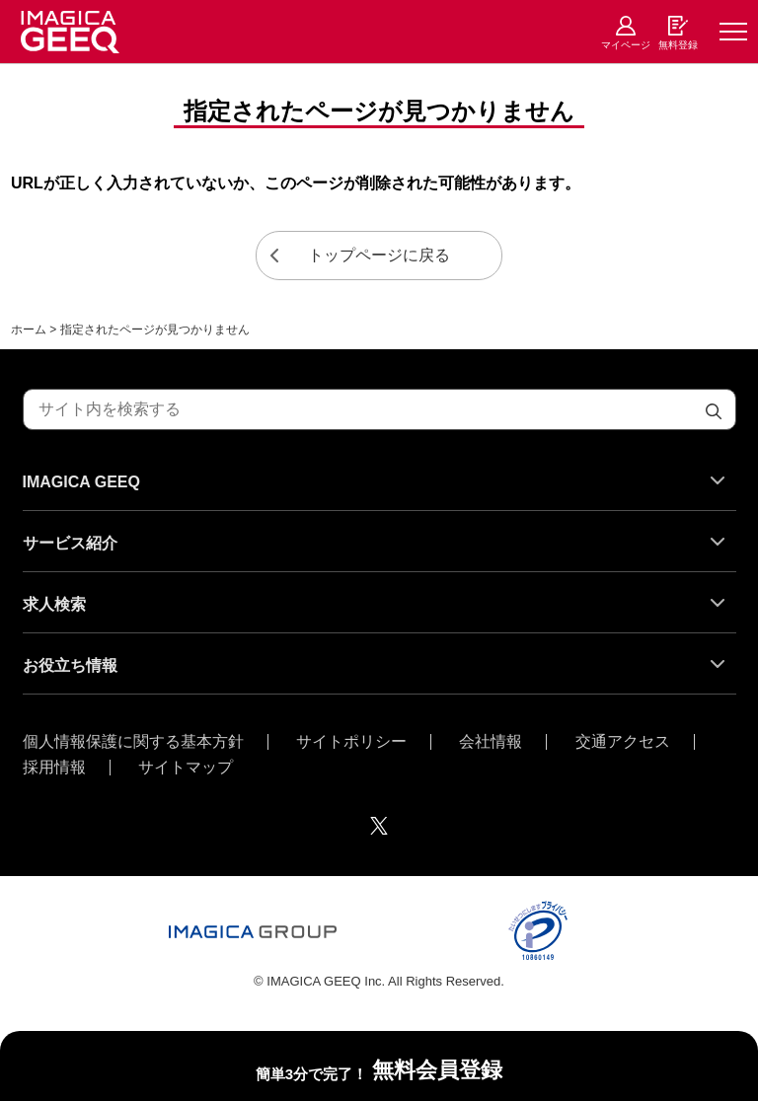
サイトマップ (185, 767)
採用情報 (54, 767)
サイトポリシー (351, 742)
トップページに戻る (379, 255)
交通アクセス (622, 742)
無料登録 (678, 44)
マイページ (625, 44)
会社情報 (490, 742)
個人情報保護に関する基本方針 (133, 742)
